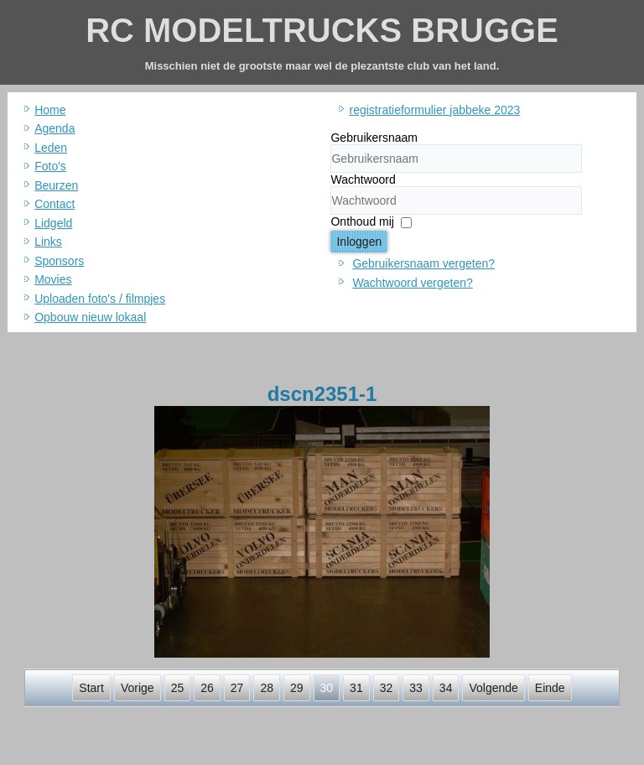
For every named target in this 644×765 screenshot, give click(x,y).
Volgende (493, 688)
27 (237, 688)
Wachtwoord (362, 179)
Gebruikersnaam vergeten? (423, 263)
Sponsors (59, 261)
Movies (52, 279)
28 (266, 688)
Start (91, 688)
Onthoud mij (361, 221)
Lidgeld (53, 223)
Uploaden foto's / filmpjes (99, 298)
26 (207, 688)
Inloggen (359, 241)
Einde (550, 688)
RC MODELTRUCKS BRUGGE (322, 30)
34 (446, 688)
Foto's (50, 166)
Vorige (137, 688)
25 (177, 688)
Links (48, 241)
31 (356, 688)
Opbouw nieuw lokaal (90, 317)
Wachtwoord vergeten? (412, 282)
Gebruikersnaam (374, 137)
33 (416, 688)
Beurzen (56, 185)
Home (49, 110)
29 (297, 688)
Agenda (54, 128)
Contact (54, 204)
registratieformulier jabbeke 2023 (434, 110)
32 (386, 688)
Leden (50, 147)
